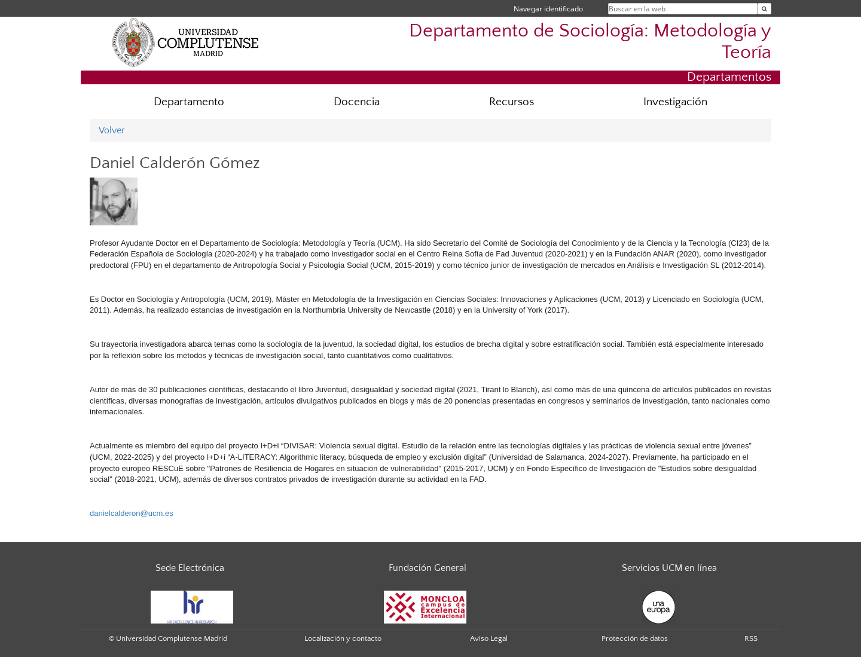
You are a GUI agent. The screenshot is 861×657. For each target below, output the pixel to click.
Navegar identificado (548, 9)
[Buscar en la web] (764, 8)
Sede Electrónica (189, 568)
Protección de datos (635, 638)
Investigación (675, 102)
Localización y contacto (342, 638)
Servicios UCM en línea (669, 568)
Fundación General (427, 568)
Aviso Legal (489, 638)
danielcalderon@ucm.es (131, 513)
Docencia (357, 102)
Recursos (511, 102)
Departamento (189, 102)
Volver (112, 130)
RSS (751, 638)
